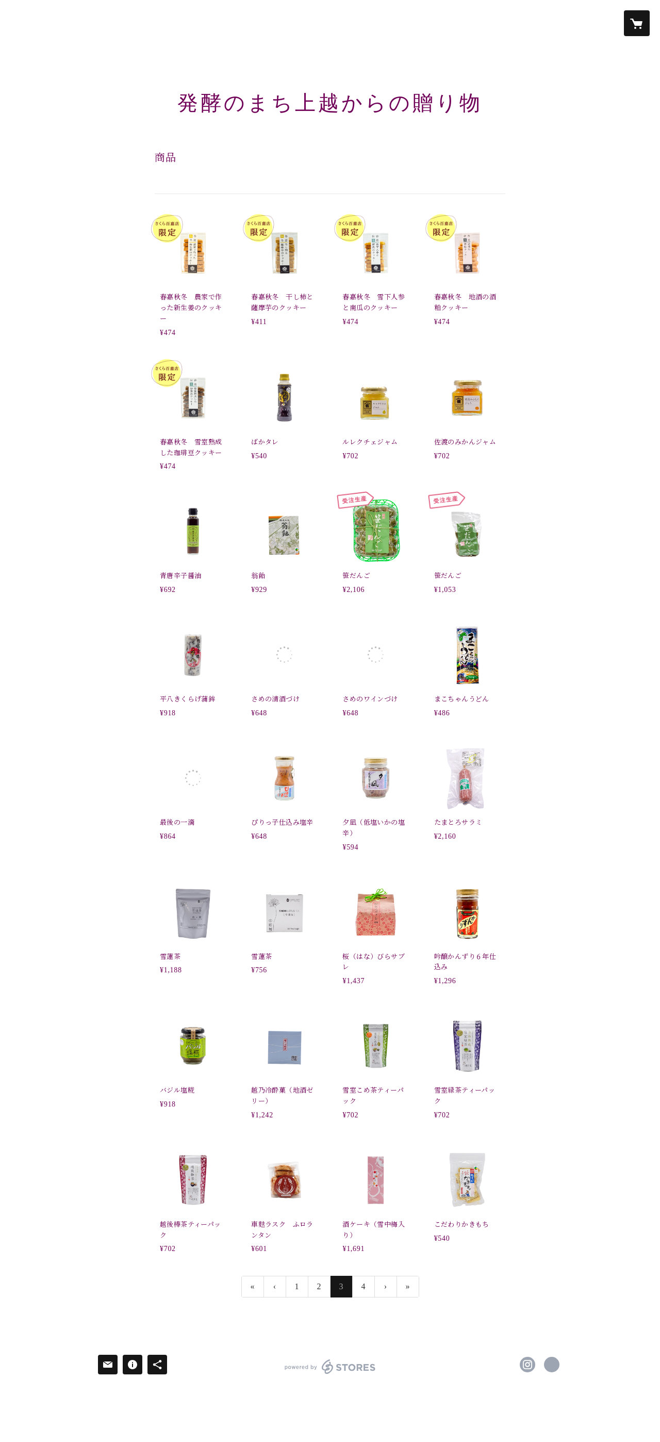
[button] (596, 23)
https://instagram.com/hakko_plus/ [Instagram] (527, 1364)
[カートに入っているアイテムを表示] (637, 23)
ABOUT (245, 22)
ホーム (80, 22)
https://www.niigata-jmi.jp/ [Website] (551, 1364)
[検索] (23, 23)
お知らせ (121, 22)
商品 (211, 22)
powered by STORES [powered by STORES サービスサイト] (330, 1373)
